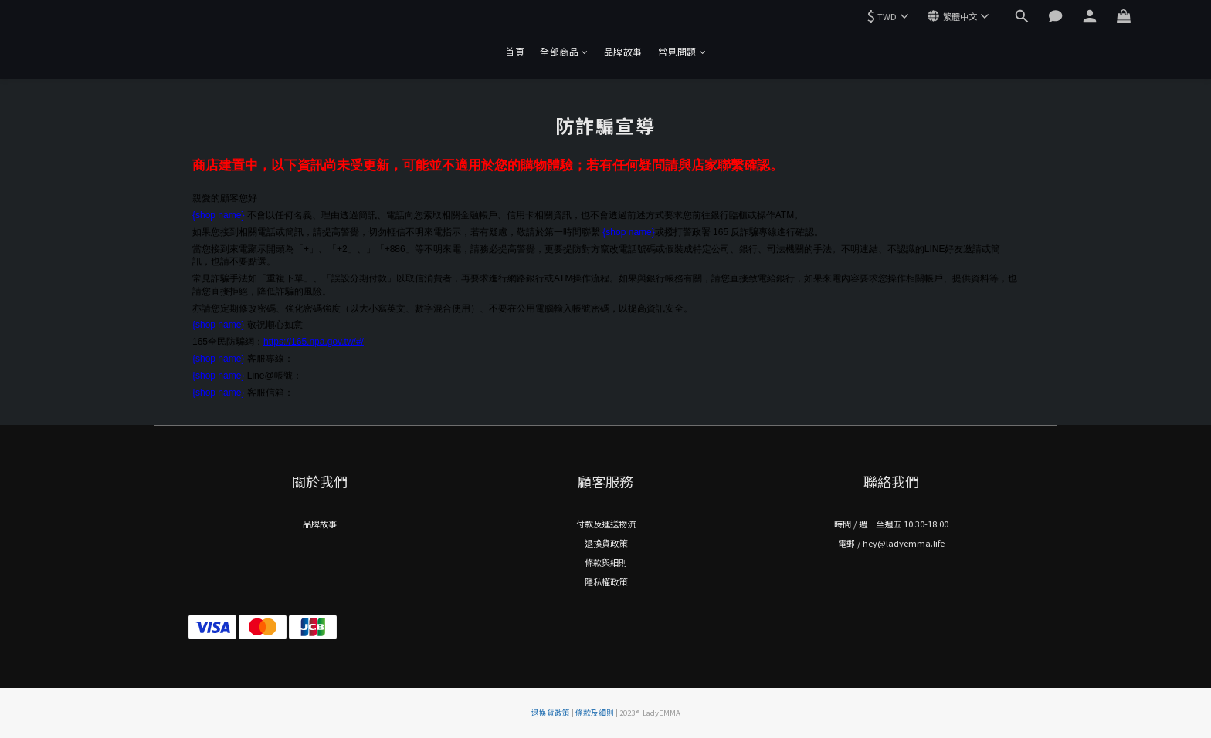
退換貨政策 (606, 543)
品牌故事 (623, 51)
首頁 (514, 51)
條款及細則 (594, 712)
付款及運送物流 (606, 523)
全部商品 (564, 51)
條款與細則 (606, 562)
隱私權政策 (606, 581)
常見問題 (682, 51)
